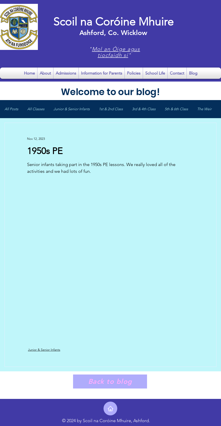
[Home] (110, 408)
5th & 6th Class (176, 109)
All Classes (35, 109)
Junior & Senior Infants (71, 109)
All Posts (11, 109)
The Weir (204, 109)
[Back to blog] (110, 382)
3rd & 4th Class (144, 109)
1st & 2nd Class (111, 109)
